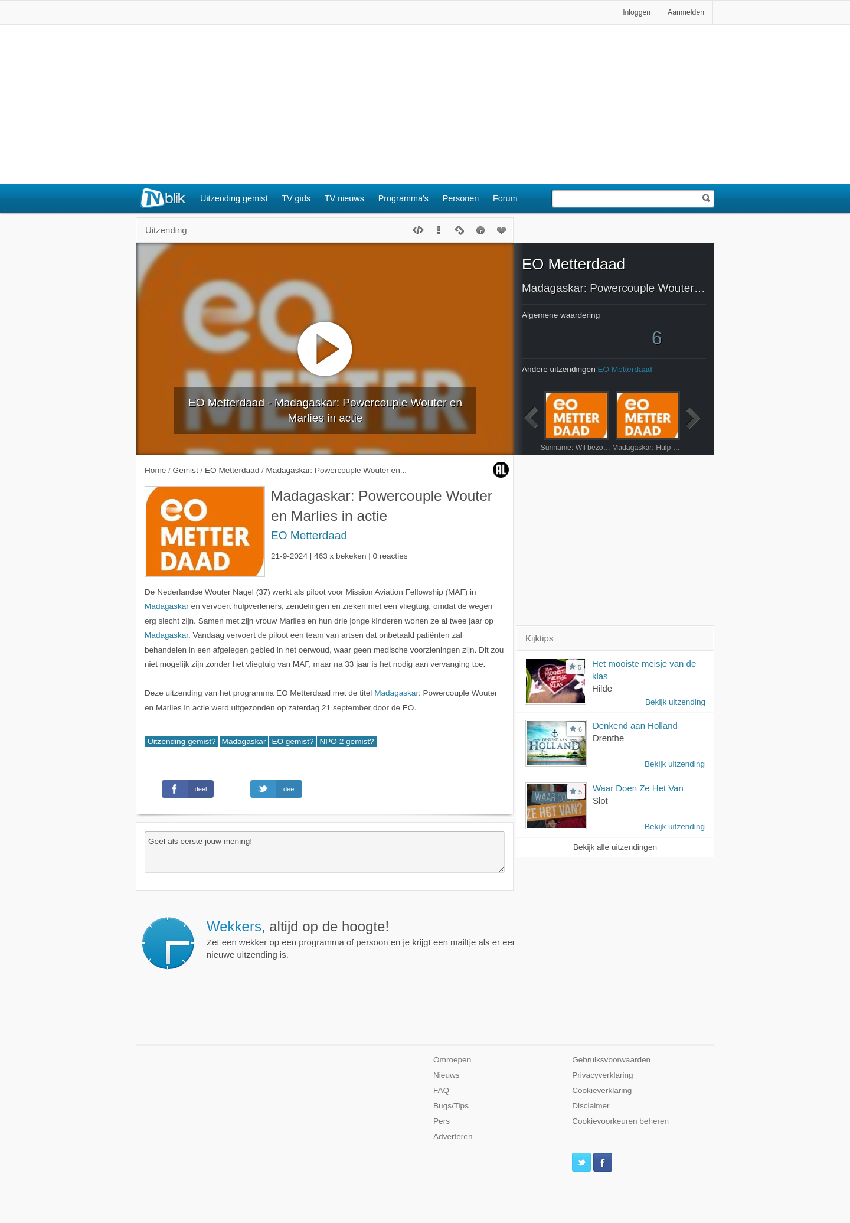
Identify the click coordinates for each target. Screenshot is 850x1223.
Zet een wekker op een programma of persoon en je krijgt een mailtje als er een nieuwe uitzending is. (362, 939)
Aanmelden (686, 12)
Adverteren (453, 1136)
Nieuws (446, 1075)
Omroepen (452, 1059)
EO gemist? (292, 741)
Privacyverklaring (602, 1075)
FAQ (441, 1090)
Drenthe (608, 738)
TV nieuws (344, 198)
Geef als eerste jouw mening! (325, 852)
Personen (461, 198)
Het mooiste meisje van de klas (644, 669)
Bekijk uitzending (675, 701)
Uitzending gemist (233, 198)
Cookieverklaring (602, 1090)
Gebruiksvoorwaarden (611, 1059)
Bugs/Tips (451, 1105)
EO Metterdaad (309, 535)
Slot (600, 800)
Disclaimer (590, 1105)
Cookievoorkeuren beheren (620, 1121)
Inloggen (636, 12)
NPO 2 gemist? (346, 741)
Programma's (403, 198)
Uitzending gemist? (182, 741)
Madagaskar (167, 606)
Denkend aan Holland (635, 725)
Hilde (602, 688)
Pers (441, 1121)
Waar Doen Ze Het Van (638, 788)
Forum (505, 198)
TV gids (296, 198)
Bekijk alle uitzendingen (615, 847)
